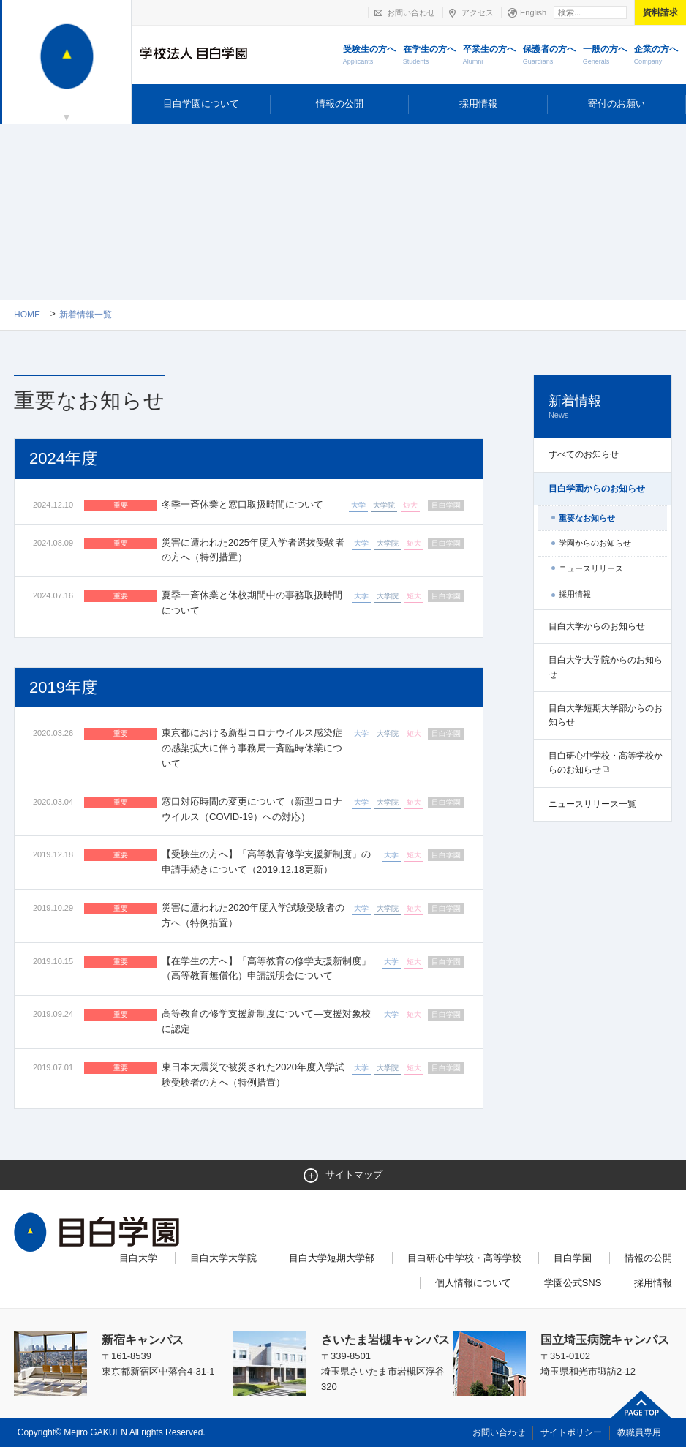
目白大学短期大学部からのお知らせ (606, 715)
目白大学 (138, 1257)
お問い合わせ (411, 12)
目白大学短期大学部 (331, 1257)
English (533, 12)
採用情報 (478, 103)
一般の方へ (605, 55)
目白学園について (201, 103)
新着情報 (603, 407)
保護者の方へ (549, 55)
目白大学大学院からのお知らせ (606, 667)
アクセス (477, 12)
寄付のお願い (616, 103)
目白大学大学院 (223, 1257)
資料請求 (660, 12)
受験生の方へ (369, 55)
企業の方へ (656, 55)
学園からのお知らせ (595, 542)
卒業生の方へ (489, 55)
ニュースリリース (591, 568)
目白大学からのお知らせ (597, 626)
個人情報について (473, 1282)
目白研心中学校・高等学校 (464, 1257)
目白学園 (573, 1257)
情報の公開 (339, 103)
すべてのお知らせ (584, 454)
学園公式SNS (573, 1282)
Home (27, 314)
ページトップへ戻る (641, 1404)
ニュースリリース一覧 (592, 804)
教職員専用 (639, 1432)
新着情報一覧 (85, 314)
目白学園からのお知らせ (597, 489)
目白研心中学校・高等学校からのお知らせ (606, 763)
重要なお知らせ (587, 518)
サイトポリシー (571, 1432)
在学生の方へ (429, 55)
